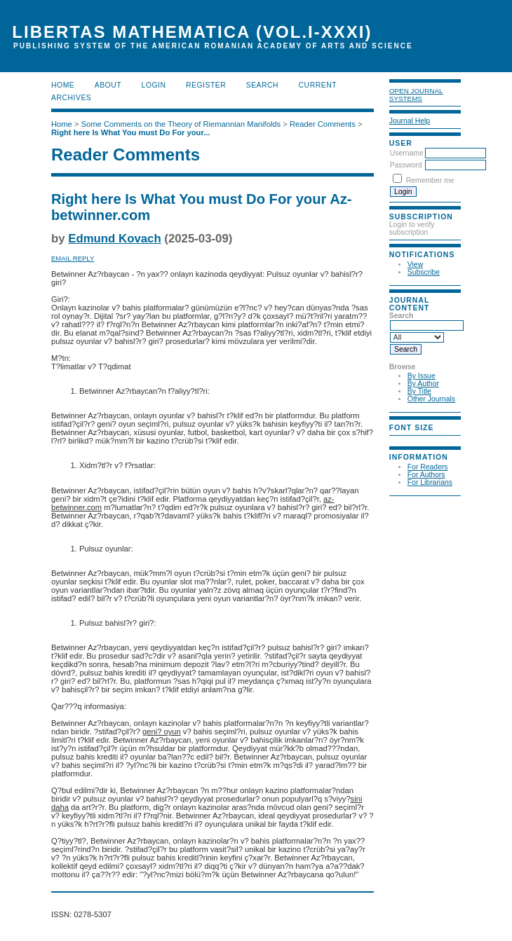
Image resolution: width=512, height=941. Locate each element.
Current (318, 85)
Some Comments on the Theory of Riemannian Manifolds (181, 124)
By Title (419, 391)
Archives (71, 98)
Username (407, 153)
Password (406, 165)
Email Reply (72, 258)
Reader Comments (323, 124)
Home (62, 85)
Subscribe (423, 272)
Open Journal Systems (416, 94)
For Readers (427, 467)
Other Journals (431, 399)
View (415, 264)
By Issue (421, 376)
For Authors (426, 475)
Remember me (430, 180)
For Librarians (429, 482)
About (108, 85)
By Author (423, 383)
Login (154, 85)
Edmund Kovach (114, 238)
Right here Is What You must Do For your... (130, 132)
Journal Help (409, 121)
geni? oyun (161, 731)
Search (262, 85)
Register (206, 85)
